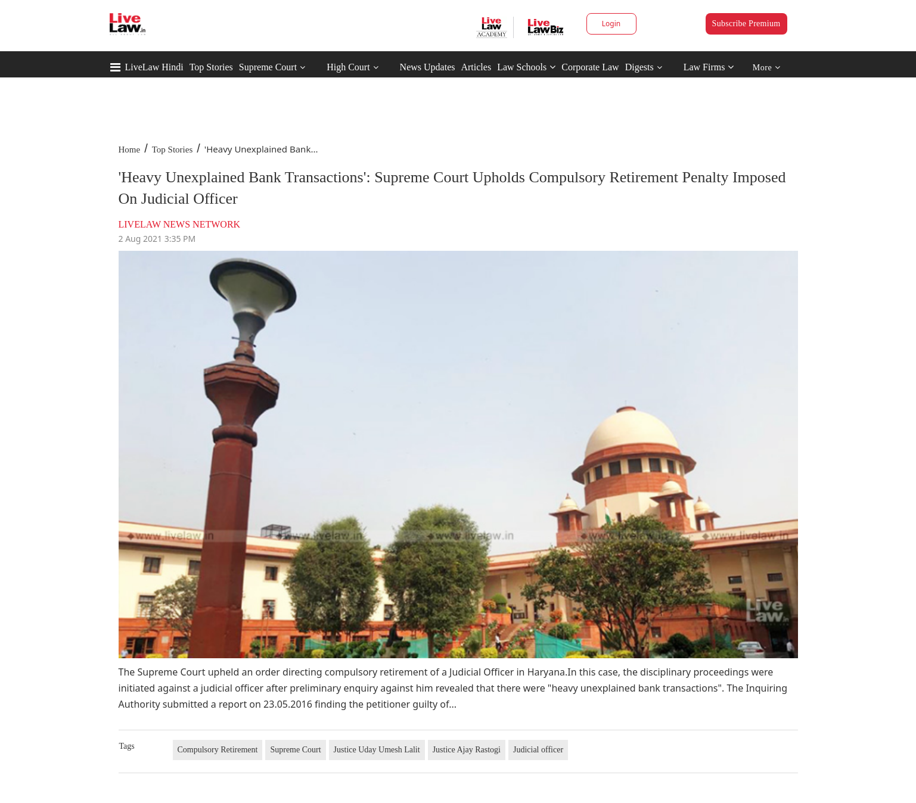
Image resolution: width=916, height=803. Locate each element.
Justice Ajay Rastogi (467, 749)
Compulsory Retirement (218, 749)
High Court (348, 67)
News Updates (427, 67)
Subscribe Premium (746, 23)
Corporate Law (590, 67)
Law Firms (709, 67)
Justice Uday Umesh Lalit (377, 749)
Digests (639, 67)
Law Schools (526, 67)
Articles (476, 67)
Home (130, 149)
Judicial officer (538, 749)
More (767, 67)
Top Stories (211, 67)
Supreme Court (268, 67)
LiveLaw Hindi (154, 67)
